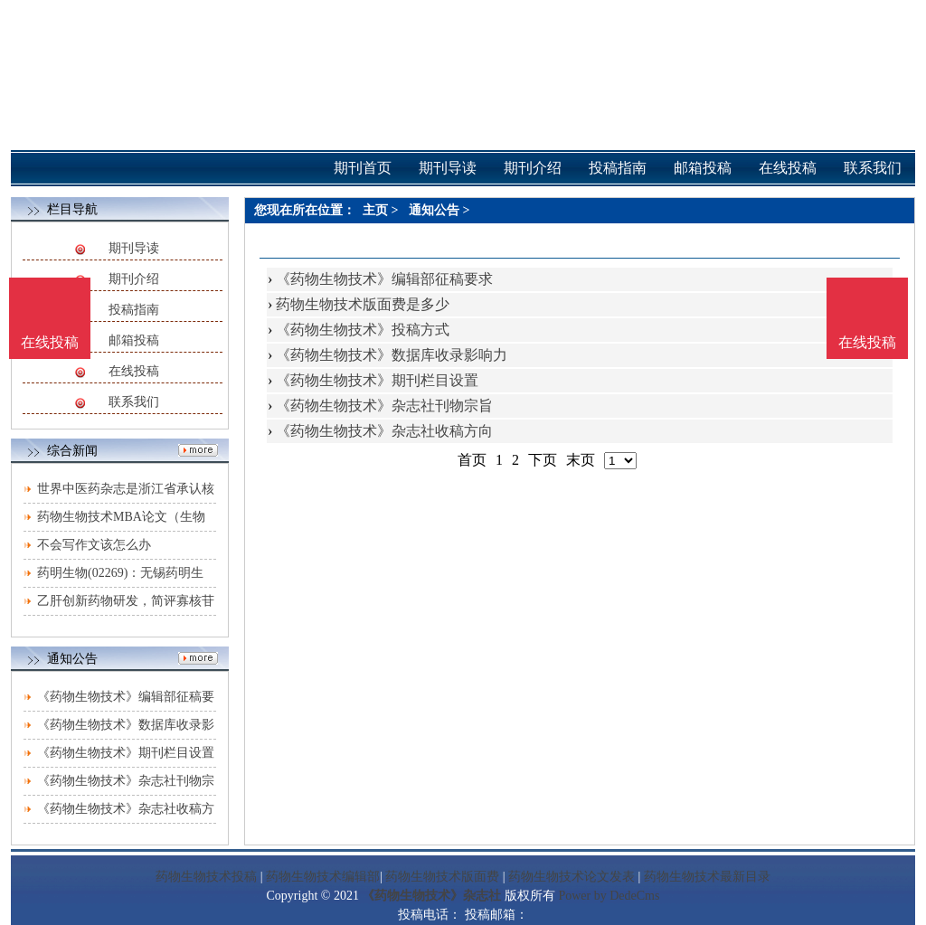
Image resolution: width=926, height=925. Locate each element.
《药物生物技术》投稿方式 (362, 329)
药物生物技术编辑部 (323, 876)
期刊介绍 (134, 279)
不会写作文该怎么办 (94, 545)
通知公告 (434, 210)
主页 (375, 210)
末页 (580, 459)
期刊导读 (134, 248)
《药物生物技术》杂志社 (431, 895)
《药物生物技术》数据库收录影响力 (391, 355)
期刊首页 (363, 167)
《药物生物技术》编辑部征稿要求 (384, 279)
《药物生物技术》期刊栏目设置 (125, 753)
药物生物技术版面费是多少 (362, 304)
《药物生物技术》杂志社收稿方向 (384, 431)
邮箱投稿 (134, 340)
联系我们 (134, 402)
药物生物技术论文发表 (571, 876)
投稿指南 (134, 309)
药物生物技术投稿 (206, 876)
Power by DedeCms (608, 895)
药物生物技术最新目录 (707, 876)
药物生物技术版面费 (442, 876)
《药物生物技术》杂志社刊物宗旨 (384, 405)
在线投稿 (134, 371)
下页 (542, 459)
